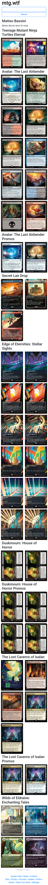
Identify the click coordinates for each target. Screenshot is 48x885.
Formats (23, 879)
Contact (33, 876)
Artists (14, 879)
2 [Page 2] (25, 870)
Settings (35, 882)
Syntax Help (16, 876)
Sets (7, 879)
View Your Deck (23, 882)
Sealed (31, 879)
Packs (39, 879)
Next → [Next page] (29, 870)
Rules (26, 876)
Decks (12, 882)
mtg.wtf (11, 3)
